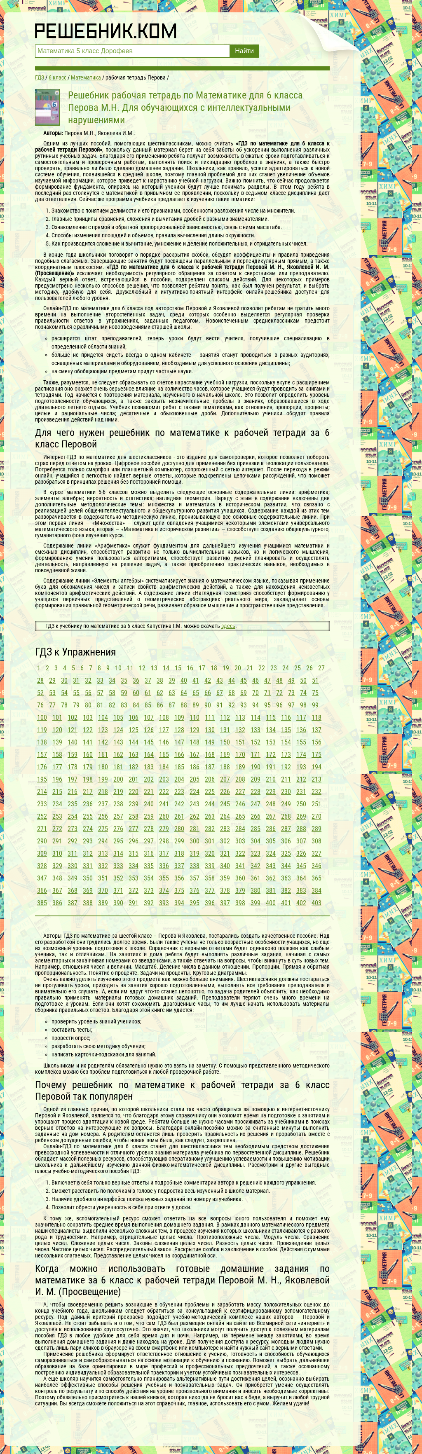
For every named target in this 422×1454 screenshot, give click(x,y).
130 (210, 730)
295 (118, 841)
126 (149, 730)
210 (271, 779)
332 (103, 866)
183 (149, 767)
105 (118, 717)
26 (309, 668)
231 (301, 792)
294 (103, 841)
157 (42, 755)
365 (316, 878)
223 (179, 792)
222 (164, 792)
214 (42, 792)
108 (164, 717)
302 (225, 841)
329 (57, 866)
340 (225, 866)
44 (231, 680)
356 (179, 878)
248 (271, 804)
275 (103, 829)
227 (240, 792)
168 (210, 755)
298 (164, 841)
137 (316, 730)
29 (52, 680)
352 (118, 878)
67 (219, 693)
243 (194, 804)
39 (172, 680)
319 (194, 853)
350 (88, 878)
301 (210, 841)
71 (267, 693)
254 (72, 816)
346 (316, 866)
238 (118, 804)
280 (179, 829)
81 (100, 705)
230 (286, 792)
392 (149, 903)
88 (184, 705)
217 (88, 792)
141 (88, 742)
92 (231, 705)
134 (271, 730)
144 (133, 742)
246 (240, 804)
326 (301, 853)
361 (255, 878)
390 (118, 903)
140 (72, 742)
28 (40, 680)
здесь (228, 626)
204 (179, 779)
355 (164, 878)
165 (164, 755)
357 (194, 878)
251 (316, 804)
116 (286, 717)
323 (255, 853)
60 (136, 693)
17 (202, 668)
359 (225, 878)
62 (160, 693)
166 (179, 755)
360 (240, 878)
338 (194, 866)
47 (267, 680)
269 (301, 816)
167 (194, 755)
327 (316, 853)
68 (231, 693)
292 (72, 841)
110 (194, 717)
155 (301, 742)
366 (42, 890)
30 (64, 680)
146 (164, 742)
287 (286, 829)
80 (88, 705)
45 (243, 680)
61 (148, 693)
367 (57, 890)
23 (273, 668)
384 (316, 890)
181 (118, 767)
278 (149, 829)
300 (194, 841)
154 (286, 742)
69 (243, 693)
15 (178, 668)
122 (88, 730)
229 (271, 792)
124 (118, 730)
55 (76, 693)
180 (103, 767)
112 (225, 717)
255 (88, 816)
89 (195, 705)
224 (194, 792)
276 (118, 829)
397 (225, 903)
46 (255, 680)
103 (88, 717)
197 (72, 779)
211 (286, 779)
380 (255, 890)
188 (225, 767)
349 (72, 878)
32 (88, 680)
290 (42, 841)
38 (160, 680)
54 (64, 693)
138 (42, 742)
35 (124, 680)
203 (164, 779)
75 (315, 693)
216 (72, 792)
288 (301, 829)
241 (164, 804)
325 (286, 853)
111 (210, 717)
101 (57, 717)
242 (179, 804)
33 (100, 680)
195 (42, 779)
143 (118, 742)
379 (240, 890)
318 (179, 853)
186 (194, 767)
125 (133, 730)
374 (164, 890)
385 (42, 903)
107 (149, 717)
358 (210, 878)
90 (207, 705)
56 (88, 693)
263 (210, 816)
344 (286, 866)
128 (179, 730)
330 (72, 866)
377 (210, 890)
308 (316, 841)
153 (271, 742)
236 (88, 804)
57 (100, 693)
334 (133, 866)
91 (219, 705)
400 (271, 903)
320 (210, 853)
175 (316, 755)
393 (164, 903)
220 (133, 792)
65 (195, 693)
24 (285, 668)
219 (118, 792)
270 (316, 816)
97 (291, 705)
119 (42, 730)
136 (301, 730)
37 (148, 680)
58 (112, 693)
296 (133, 841)
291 (57, 841)
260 (164, 816)
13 (154, 668)
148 (194, 742)
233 (42, 804)
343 (271, 866)
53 (52, 693)
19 (226, 668)
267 (271, 816)
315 (133, 853)
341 (240, 866)
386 (57, 903)
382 (286, 890)
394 (179, 903)
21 (249, 668)
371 (118, 890)
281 (194, 829)
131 (225, 730)
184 (164, 767)
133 (255, 730)
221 (149, 792)
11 (130, 668)
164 (149, 755)
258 (133, 816)
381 (271, 890)
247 (255, 804)
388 (88, 903)
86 (160, 705)
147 (179, 742)
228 (255, 792)
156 (316, 742)
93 (243, 705)
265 (240, 816)
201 (133, 779)
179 (88, 767)
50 (303, 680)
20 (237, 668)
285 (255, 829)
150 (225, 742)
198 (88, 779)
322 (240, 853)
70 (255, 693)
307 (301, 841)
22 (261, 668)
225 (210, 792)
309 (42, 853)
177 (57, 767)
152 (255, 742)
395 (194, 903)
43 (219, 680)
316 (149, 853)
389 (103, 903)
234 (57, 804)
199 (103, 779)
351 (103, 878)
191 (271, 767)
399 (255, 903)
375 (179, 890)
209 (255, 779)
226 (225, 792)
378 (225, 890)
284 (240, 829)
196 (57, 779)
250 (301, 804)
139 (57, 742)
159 (72, 755)
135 (286, 730)
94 (255, 705)
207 (225, 779)
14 (166, 668)
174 (301, 755)
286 (271, 829)
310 (57, 853)
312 (88, 853)
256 (103, 816)
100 (42, 717)
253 (57, 816)
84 (136, 705)
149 (210, 742)
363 (286, 878)
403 (316, 903)
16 (190, 668)
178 (72, 767)
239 (133, 804)
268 (286, 816)
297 (149, 841)
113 (240, 717)
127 (164, 730)
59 (124, 693)
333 (118, 866)
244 (210, 804)
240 (149, 804)
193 (301, 767)
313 (103, 853)
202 (149, 779)
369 (88, 890)
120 (57, 730)
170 (240, 755)
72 (279, 693)
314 (118, 853)
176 (42, 767)
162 (118, 755)
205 (194, 779)
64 (184, 693)
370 (103, 890)
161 (103, 755)
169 (225, 755)
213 (316, 779)
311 (72, 853)
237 (103, 804)
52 (40, 693)
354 (149, 878)
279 (164, 829)
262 (194, 816)
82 (112, 705)
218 (103, 792)
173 (286, 755)
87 (172, 705)
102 (72, 717)
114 (255, 717)
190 (255, 767)
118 (316, 717)
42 (207, 680)
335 (149, 866)
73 (291, 693)
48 (279, 680)
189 (240, 767)
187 (210, 767)
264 (225, 816)
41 (195, 680)
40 (184, 680)
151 (240, 742)
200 (118, 779)
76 (40, 705)
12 (142, 668)
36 (136, 680)
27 (321, 668)
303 (240, 841)
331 (88, 866)
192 (286, 767)
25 (297, 668)
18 (214, 668)
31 (76, 680)
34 (112, 680)
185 (179, 767)
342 (255, 866)
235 (72, 804)
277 (133, 829)
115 (271, 717)
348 (57, 878)
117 (301, 717)
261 (179, 816)
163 (133, 755)
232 (316, 792)
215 (57, 792)
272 (57, 829)
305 (271, 841)
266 (255, 816)
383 (301, 890)
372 (133, 890)
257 (118, 816)
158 (57, 755)
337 (179, 866)
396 (210, 903)
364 (301, 878)
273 (72, 829)
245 (225, 804)
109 (179, 717)
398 (240, 903)
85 (148, 705)
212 (301, 779)
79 (76, 705)
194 (316, 767)
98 (303, 705)
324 (271, 853)
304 (255, 841)
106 (133, 717)
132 (240, 730)
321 (225, 853)
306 (286, 841)
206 (210, 779)
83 (124, 705)
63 (172, 693)
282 (210, 829)
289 (316, 829)
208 (240, 779)
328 (42, 866)
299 (179, 841)
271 (42, 829)
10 (118, 668)
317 (164, 853)
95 (267, 705)
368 (72, 890)
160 (88, 755)
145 (149, 742)
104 (103, 717)
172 (271, 755)
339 (210, 866)
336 (164, 866)
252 (42, 816)
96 (279, 705)
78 (64, 705)
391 (133, 903)
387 (72, 903)
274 (88, 829)
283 (225, 829)
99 (315, 705)
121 (72, 730)
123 (103, 730)
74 (303, 693)
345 (301, 866)
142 (103, 742)
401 (286, 903)
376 (194, 890)
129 (194, 730)
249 (286, 804)
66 (207, 693)
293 (88, 841)
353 (133, 878)
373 (149, 890)
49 (291, 680)
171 (255, 755)
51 (315, 680)
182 (133, 767)
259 (149, 816)
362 (271, 878)
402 (301, 903)
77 (52, 705)
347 (42, 878)
